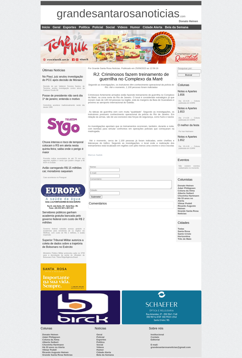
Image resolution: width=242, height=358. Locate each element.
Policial (97, 27)
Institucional (157, 334)
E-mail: (154, 344)
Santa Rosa (184, 231)
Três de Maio (184, 239)
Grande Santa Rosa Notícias (57, 355)
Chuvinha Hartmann (188, 195)
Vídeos (122, 27)
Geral (56, 27)
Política (84, 27)
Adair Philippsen (186, 188)
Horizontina (184, 236)
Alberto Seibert (186, 193)
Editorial (155, 339)
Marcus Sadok (95, 155)
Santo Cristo (184, 234)
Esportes (69, 27)
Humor (135, 27)
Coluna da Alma (186, 190)
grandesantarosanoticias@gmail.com (171, 347)
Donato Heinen (186, 185)
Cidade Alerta (152, 27)
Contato (155, 337)
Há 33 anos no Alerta (53, 347)
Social (110, 27)
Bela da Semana (176, 27)
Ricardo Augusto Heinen (55, 352)
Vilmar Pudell (185, 203)
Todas (181, 228)
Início (46, 27)
